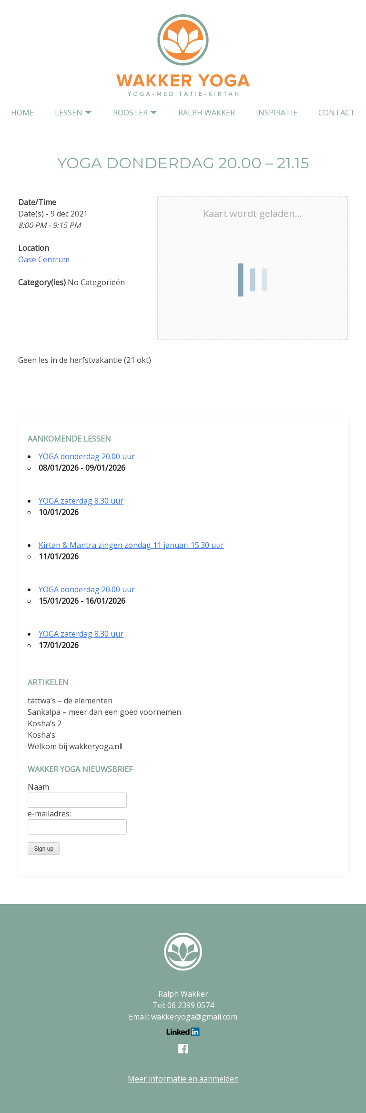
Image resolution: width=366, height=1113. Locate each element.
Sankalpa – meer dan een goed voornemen (104, 712)
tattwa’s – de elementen (70, 700)
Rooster (130, 112)
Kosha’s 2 (44, 723)
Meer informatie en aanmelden (183, 1078)
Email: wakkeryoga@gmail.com (183, 1016)
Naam (38, 787)
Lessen (68, 112)
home (22, 112)
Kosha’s (41, 735)
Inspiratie (276, 112)
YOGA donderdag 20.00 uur (87, 456)
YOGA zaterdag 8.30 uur (81, 500)
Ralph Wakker (206, 112)
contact (336, 112)
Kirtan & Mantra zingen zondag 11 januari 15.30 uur (131, 545)
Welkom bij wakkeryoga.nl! (75, 746)
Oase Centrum (44, 259)
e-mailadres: (49, 813)
